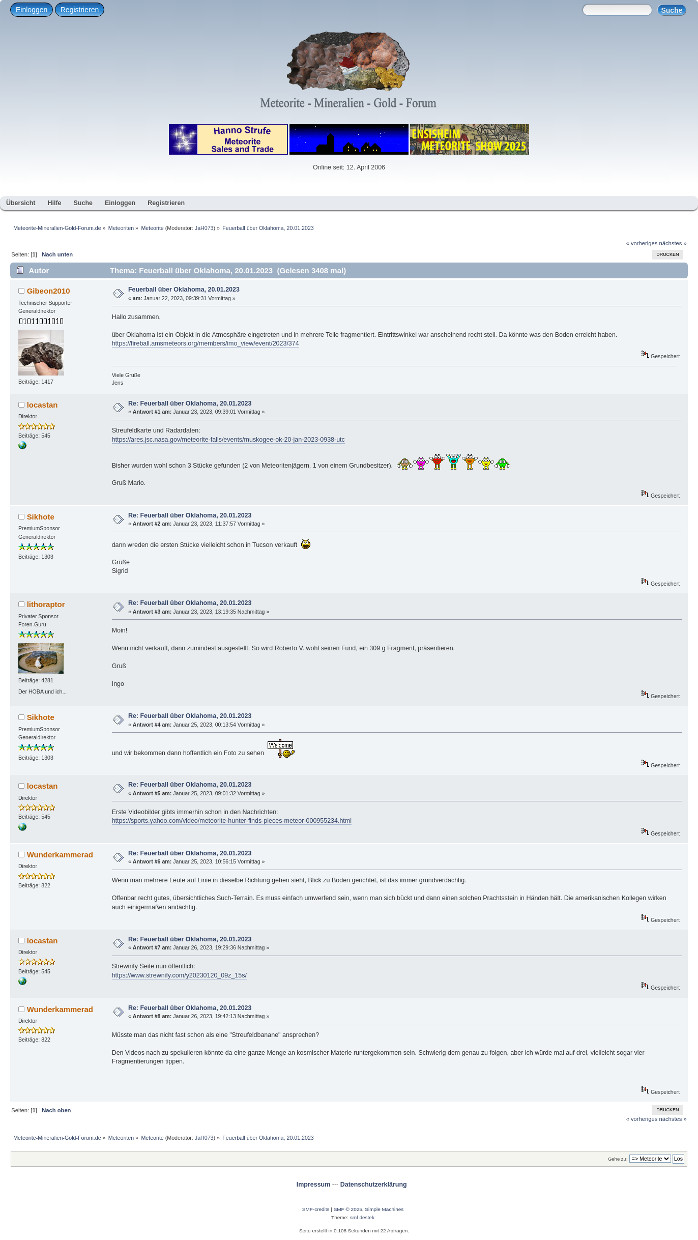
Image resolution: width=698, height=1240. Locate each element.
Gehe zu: (618, 1159)
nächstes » (673, 243)
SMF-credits (316, 1209)
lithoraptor (46, 604)
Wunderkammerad (60, 854)
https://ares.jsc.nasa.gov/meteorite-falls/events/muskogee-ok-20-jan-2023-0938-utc (228, 439)
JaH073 (204, 228)
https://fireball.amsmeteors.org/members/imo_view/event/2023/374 (205, 343)
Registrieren (80, 10)
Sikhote (40, 516)
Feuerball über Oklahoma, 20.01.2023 (184, 289)
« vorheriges (642, 243)
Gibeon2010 (48, 290)
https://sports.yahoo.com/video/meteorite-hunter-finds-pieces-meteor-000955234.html (232, 820)
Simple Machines (384, 1209)
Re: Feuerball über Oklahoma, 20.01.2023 (190, 403)
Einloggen (31, 10)
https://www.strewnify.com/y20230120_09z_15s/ (179, 975)
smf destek (362, 1217)
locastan (42, 404)
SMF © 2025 (348, 1209)
